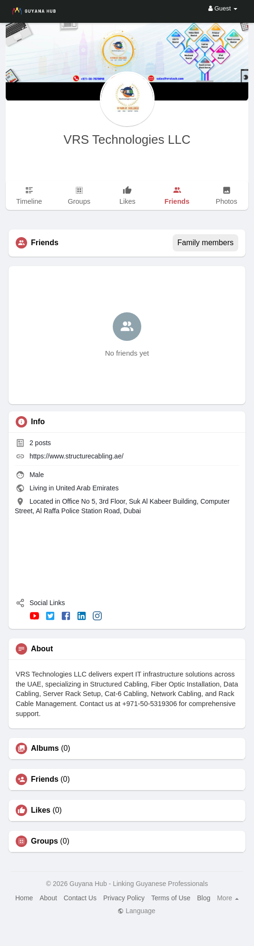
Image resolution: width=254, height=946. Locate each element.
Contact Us (80, 898)
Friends (45, 779)
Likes (40, 810)
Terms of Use (170, 898)
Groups (44, 841)
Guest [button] (222, 8)
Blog (203, 898)
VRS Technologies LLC (127, 139)
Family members (205, 243)
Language (136, 910)
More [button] (228, 898)
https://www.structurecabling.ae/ (76, 456)
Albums (45, 748)
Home (24, 898)
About (48, 898)
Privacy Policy (124, 898)
